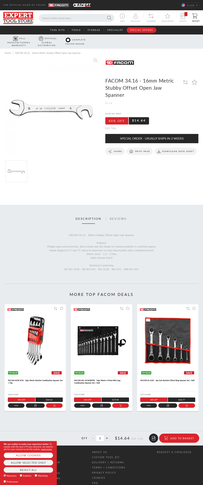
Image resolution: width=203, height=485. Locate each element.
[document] (28, 463)
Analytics (27, 475)
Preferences (12, 481)
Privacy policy (104, 467)
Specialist (115, 30)
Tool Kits (57, 30)
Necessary (12, 475)
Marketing (43, 475)
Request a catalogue (174, 447)
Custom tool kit (106, 452)
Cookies (98, 472)
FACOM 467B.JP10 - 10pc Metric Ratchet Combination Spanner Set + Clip (35, 376)
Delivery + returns (108, 457)
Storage (94, 30)
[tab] (88, 214)
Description (89, 213)
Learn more (46, 449)
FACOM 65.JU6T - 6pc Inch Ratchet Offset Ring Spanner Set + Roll (167, 375)
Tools (76, 30)
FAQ (95, 477)
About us (99, 447)
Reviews (118, 213)
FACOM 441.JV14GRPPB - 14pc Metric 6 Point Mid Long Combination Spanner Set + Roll (97, 376)
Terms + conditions (108, 462)
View (16, 400)
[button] (190, 5)
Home (8, 47)
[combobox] (76, 18)
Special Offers (141, 30)
